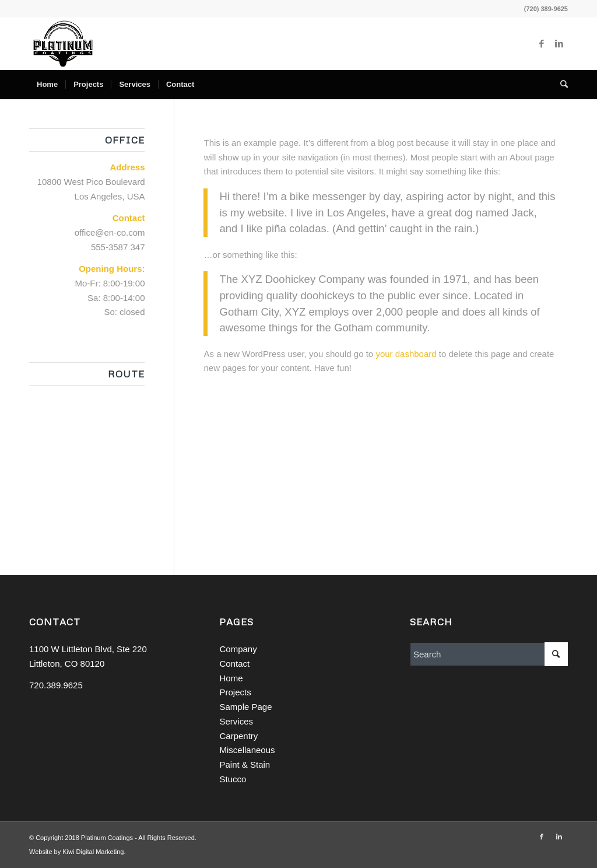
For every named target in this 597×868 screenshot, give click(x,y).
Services (236, 721)
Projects (235, 692)
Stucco (232, 779)
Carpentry (238, 736)
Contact (234, 663)
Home (231, 678)
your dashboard (405, 354)
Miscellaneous (247, 750)
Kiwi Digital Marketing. (93, 851)
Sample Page (245, 707)
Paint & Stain (244, 764)
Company (238, 649)
